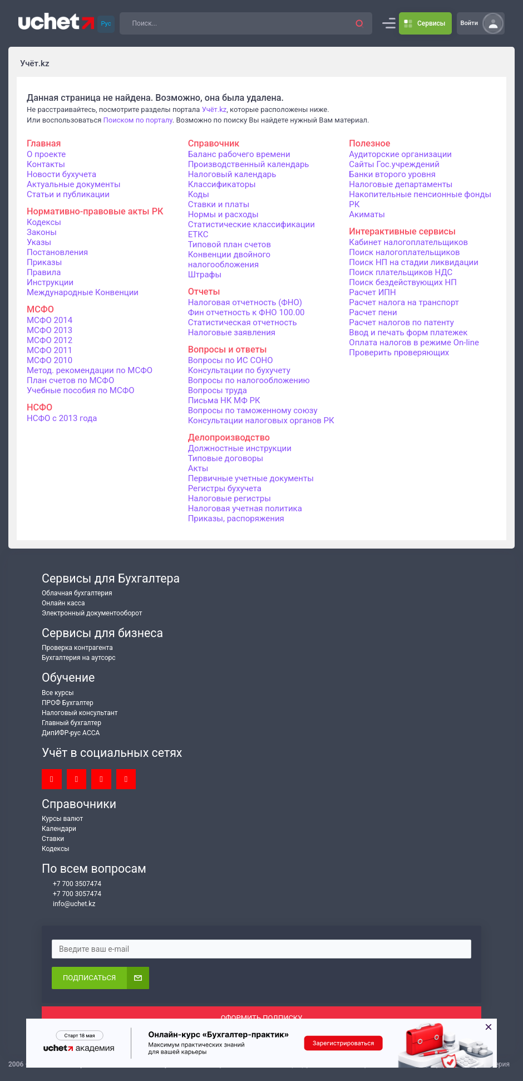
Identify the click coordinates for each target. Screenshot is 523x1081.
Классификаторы (222, 184)
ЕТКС (198, 234)
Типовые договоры (225, 458)
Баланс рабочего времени (239, 154)
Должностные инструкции (240, 448)
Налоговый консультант (80, 713)
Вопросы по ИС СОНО (230, 360)
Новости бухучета (61, 174)
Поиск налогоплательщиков (404, 252)
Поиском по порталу (137, 120)
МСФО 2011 (49, 350)
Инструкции (50, 282)
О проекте (46, 154)
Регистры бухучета (225, 488)
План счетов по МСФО (70, 380)
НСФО (39, 407)
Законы (42, 232)
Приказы (44, 262)
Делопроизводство (229, 437)
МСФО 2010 (49, 360)
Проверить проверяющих (399, 353)
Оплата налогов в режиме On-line (414, 342)
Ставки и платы (219, 204)
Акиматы (367, 214)
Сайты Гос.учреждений (394, 164)
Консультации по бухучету (239, 370)
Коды (198, 194)
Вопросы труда (217, 390)
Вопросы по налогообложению (249, 380)
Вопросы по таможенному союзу (253, 410)
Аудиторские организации (400, 154)
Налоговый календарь (232, 174)
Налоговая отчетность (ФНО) (245, 302)
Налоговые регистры (229, 498)
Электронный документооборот (92, 613)
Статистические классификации (251, 224)
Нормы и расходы (223, 214)
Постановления (57, 252)
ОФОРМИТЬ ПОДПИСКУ (262, 1018)
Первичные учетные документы (251, 478)
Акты (198, 468)
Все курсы (58, 693)
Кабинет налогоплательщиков (408, 242)
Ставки (53, 839)
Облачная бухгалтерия (77, 593)
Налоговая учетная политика (245, 508)
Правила (44, 272)
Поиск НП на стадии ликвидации (413, 262)
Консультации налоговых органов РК (261, 420)
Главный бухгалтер (71, 723)
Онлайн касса (63, 603)
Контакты (46, 164)
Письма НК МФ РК (224, 400)
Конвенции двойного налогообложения (229, 260)
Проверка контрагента (77, 648)
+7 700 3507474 (71, 884)
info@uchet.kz (68, 904)
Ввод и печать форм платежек (408, 332)
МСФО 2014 (49, 320)
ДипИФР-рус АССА (71, 733)
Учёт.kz (214, 109)
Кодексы (44, 222)
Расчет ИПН (372, 292)
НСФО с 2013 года (62, 418)
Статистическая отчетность (242, 322)
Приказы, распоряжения (236, 518)
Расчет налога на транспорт (404, 302)
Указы (39, 242)
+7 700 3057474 (71, 894)
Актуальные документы (74, 184)
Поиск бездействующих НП (403, 282)
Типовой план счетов (229, 244)
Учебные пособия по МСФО (81, 390)
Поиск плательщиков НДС (400, 272)
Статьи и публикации (68, 194)
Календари (59, 829)
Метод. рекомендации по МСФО (89, 370)
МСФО (40, 309)
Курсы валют (62, 819)
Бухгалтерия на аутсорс (79, 658)
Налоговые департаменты (400, 184)
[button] (359, 23)
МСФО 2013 (49, 330)
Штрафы (204, 275)
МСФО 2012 (49, 340)
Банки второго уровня (392, 174)
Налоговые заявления (231, 332)
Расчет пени (373, 312)
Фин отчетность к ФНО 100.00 (246, 312)
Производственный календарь (248, 164)
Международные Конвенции (83, 292)
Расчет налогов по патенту (401, 322)
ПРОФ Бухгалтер (67, 703)
